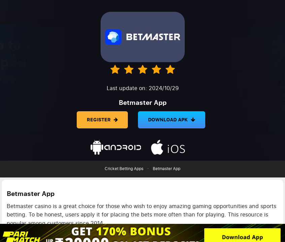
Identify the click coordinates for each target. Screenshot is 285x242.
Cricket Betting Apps (124, 169)
